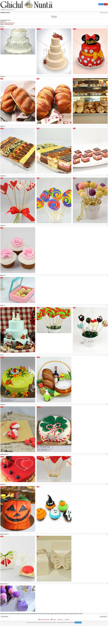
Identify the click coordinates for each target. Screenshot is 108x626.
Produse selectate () (44, 619)
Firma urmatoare (103, 616)
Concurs (60, 619)
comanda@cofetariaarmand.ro (9, 22)
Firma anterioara (5, 616)
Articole (67, 619)
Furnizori (3, 9)
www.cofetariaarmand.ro (8, 24)
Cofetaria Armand (9, 9)
